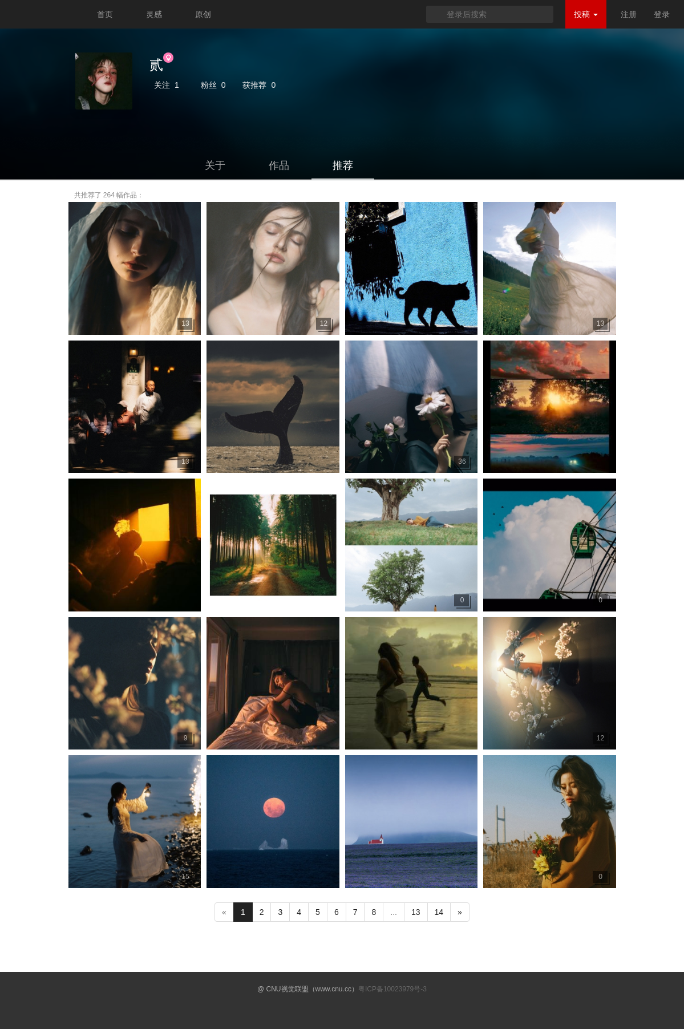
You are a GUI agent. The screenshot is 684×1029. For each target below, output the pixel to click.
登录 (662, 14)
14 (439, 912)
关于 (215, 165)
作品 (279, 165)
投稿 (586, 14)
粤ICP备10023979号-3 (392, 989)
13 (415, 912)
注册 (629, 14)
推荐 (343, 165)
